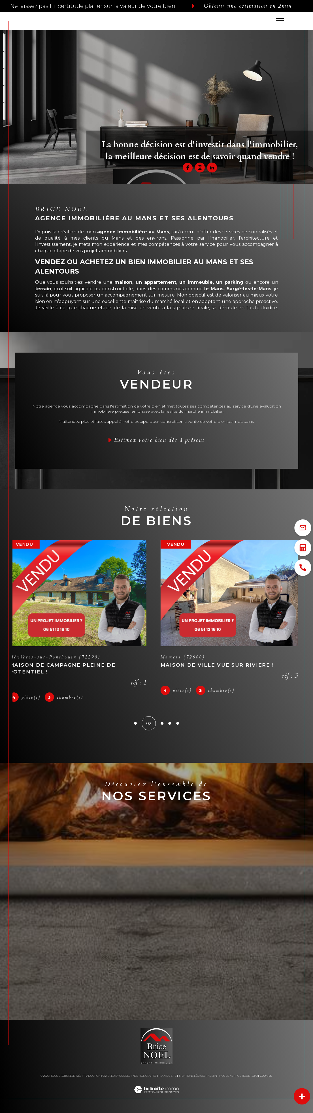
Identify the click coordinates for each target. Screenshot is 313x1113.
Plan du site (167, 1075)
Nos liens (226, 1075)
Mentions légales (192, 1075)
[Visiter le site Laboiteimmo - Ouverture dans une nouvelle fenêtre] (156, 1095)
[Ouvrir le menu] (280, 21)
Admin (212, 1075)
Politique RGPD (247, 1075)
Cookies (266, 1075)
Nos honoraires (144, 1075)
